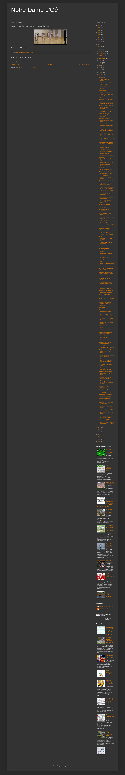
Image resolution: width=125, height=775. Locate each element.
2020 (99, 37)
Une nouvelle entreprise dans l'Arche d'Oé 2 (105, 395)
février (101, 74)
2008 (99, 441)
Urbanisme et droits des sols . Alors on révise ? (109, 701)
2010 (99, 436)
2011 (99, 434)
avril (100, 70)
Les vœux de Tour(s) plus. (106, 232)
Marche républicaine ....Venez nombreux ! (105, 295)
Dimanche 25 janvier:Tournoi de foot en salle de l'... (106, 159)
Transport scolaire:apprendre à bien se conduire (110, 683)
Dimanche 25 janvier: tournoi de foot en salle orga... (105, 120)
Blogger (69, 766)
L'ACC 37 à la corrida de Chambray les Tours (105, 416)
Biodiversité (102, 307)
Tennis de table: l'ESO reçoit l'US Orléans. (105, 214)
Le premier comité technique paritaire (104, 146)
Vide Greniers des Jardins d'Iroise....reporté (110, 576)
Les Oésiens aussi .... (104, 330)
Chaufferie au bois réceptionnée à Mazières (106, 154)
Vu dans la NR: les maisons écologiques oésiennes (106, 187)
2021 (99, 35)
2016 (99, 46)
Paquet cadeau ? (103, 390)
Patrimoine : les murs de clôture (110, 483)
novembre (102, 53)
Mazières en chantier (104, 204)
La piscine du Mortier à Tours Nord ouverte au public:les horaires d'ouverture (110, 630)
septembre (102, 58)
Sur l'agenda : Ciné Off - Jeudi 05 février (105, 83)
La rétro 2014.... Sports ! (105, 392)
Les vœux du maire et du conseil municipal (105, 184)
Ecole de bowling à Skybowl (106, 263)
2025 (99, 25)
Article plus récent (16, 64)
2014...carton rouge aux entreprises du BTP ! (105, 361)
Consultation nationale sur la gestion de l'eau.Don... (106, 142)
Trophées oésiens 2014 (105, 111)
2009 (99, 439)
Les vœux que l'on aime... (106, 286)
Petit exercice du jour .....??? (109, 748)
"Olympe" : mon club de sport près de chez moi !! (110, 546)
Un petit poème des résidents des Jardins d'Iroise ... (105, 250)
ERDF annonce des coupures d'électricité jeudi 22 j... (105, 238)
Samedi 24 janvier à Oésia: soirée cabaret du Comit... (106, 164)
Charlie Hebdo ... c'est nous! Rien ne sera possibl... (105, 351)
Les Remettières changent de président (106, 197)
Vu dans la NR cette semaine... (104, 79)
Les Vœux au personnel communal (105, 243)
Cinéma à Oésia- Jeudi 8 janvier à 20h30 (105, 377)
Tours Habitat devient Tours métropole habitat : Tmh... (110, 528)
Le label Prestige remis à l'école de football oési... (106, 150)
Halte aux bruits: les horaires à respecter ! (108, 468)
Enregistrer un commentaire (21, 61)
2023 (99, 30)
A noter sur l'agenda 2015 (105, 410)
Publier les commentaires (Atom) (27, 67)
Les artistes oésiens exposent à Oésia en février (105, 177)
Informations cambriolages (106, 234)
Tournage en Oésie (104, 246)
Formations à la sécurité (105, 253)
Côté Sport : (109, 560)
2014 (99, 427)
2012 (99, 432)
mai (100, 67)
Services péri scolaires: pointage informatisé (105, 310)
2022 (99, 32)
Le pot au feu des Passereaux (103, 221)
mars (100, 72)
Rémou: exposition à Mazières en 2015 (104, 91)
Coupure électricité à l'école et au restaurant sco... (106, 172)
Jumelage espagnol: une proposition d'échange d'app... (105, 373)
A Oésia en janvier (104, 340)
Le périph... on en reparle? (106, 191)
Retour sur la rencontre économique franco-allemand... (105, 115)
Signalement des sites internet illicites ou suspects (105, 303)
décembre (102, 51)
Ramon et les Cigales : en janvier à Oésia (106, 336)
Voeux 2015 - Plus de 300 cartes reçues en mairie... (106, 102)
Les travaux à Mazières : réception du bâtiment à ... (106, 125)
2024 (99, 27)
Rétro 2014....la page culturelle (104, 386)
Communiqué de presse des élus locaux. (105, 332)
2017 (99, 44)
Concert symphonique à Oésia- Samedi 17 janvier (106, 272)
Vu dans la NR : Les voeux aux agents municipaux (106, 130)
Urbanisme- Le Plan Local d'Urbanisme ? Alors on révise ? (109, 640)
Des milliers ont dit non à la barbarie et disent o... (106, 291)
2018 (99, 42)
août (100, 60)
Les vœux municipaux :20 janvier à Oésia (106, 406)
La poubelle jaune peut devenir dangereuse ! (105, 282)
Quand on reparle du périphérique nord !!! (109, 733)
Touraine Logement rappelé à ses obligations (106, 299)
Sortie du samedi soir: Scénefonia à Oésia (105, 229)
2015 (99, 49)
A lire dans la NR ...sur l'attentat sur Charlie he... (106, 315)
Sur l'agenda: (102, 207)
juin (100, 65)
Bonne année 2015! (104, 420)
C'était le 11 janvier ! (104, 266)
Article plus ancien (84, 64)
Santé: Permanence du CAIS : (109, 672)
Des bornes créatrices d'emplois (105, 399)
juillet (100, 63)
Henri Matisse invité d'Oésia (109, 656)
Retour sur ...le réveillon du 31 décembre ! (106, 403)
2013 (99, 429)
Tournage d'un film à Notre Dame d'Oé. (106, 269)
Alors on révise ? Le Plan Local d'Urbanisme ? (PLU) (110, 717)
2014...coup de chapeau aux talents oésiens (105, 368)
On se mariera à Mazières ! (106, 181)
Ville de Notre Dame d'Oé (106, 609)
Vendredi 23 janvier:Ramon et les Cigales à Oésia (106, 168)
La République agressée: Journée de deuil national (106, 346)
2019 (99, 39)
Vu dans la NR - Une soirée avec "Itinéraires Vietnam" (106, 107)
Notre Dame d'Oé (34, 9)
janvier (101, 77)
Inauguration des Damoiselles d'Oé (109, 512)
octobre (101, 56)
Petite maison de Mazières (106, 99)
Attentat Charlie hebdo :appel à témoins (105, 342)
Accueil (50, 64)
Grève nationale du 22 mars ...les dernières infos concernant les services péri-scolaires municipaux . (105, 502)
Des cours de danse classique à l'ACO (104, 256)
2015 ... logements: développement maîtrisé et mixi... (106, 382)
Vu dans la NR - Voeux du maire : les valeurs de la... (106, 96)
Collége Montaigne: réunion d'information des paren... (106, 356)
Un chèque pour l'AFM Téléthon (105, 210)
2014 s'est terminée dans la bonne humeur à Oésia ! (106, 423)
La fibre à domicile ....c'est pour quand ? (109, 451)
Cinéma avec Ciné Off (105, 288)
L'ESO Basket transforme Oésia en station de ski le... (105, 134)
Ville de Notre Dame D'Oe (106, 606)
